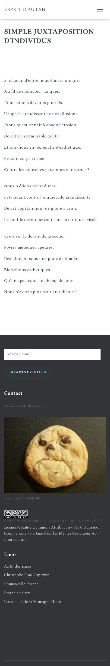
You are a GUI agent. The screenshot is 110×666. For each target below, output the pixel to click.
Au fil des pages (18, 566)
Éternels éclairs (17, 593)
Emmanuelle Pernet (21, 584)
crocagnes (30, 498)
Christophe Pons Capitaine (26, 575)
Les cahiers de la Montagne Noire (32, 602)
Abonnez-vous (28, 372)
